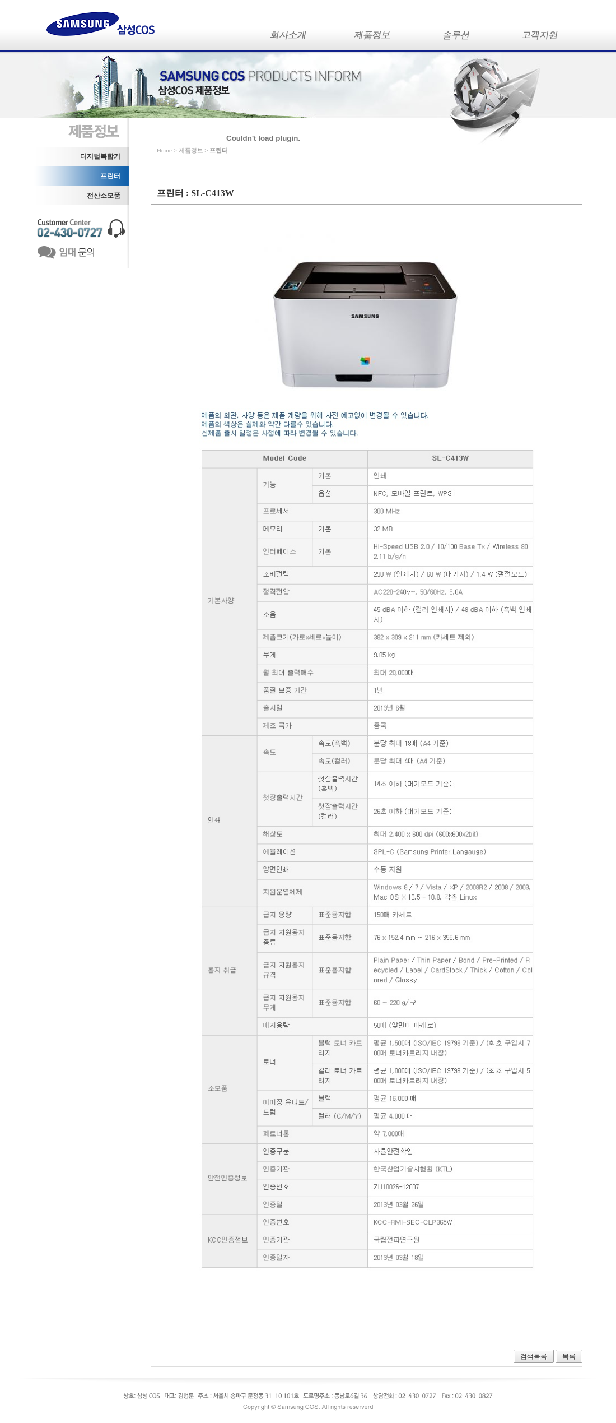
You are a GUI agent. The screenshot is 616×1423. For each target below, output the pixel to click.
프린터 (110, 176)
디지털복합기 (100, 156)
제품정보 (372, 37)
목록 (569, 1356)
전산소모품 (103, 196)
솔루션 (456, 37)
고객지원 (540, 37)
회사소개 (288, 37)
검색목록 (533, 1356)
